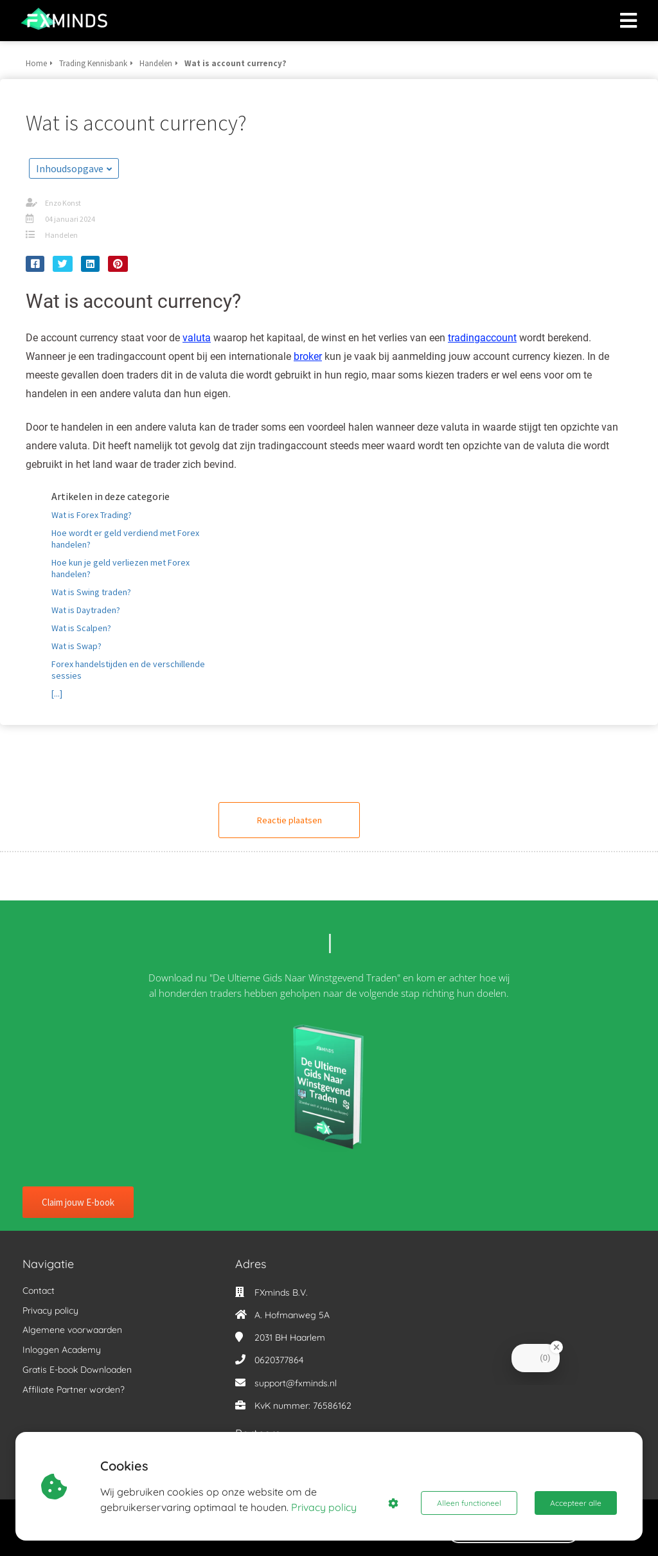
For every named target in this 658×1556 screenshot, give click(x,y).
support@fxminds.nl (295, 1383)
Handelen (61, 235)
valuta (196, 338)
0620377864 (278, 1360)
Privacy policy (324, 1507)
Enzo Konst (63, 203)
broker (308, 356)
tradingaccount (482, 338)
